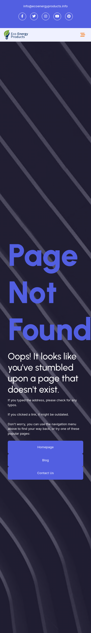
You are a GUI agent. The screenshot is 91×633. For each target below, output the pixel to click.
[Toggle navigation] (82, 34)
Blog (45, 460)
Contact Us (45, 473)
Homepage (45, 447)
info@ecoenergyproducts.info (45, 6)
